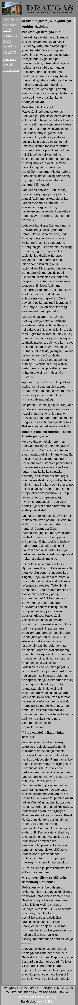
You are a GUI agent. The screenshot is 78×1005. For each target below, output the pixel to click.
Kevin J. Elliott (46, 1001)
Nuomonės (9, 59)
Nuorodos (9, 64)
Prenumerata (11, 70)
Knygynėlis (9, 52)
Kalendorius (10, 35)
